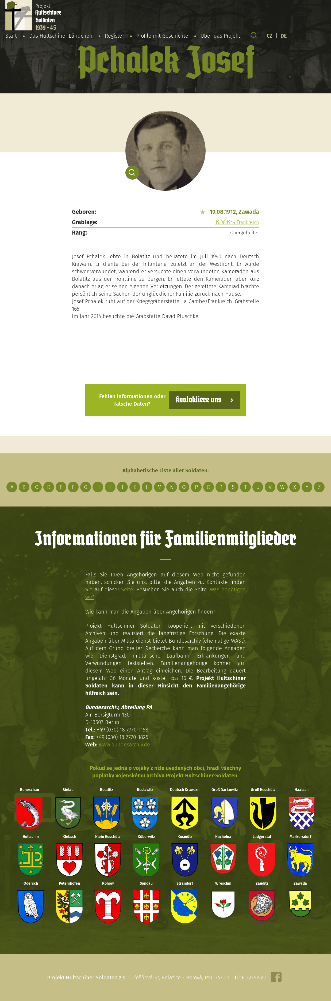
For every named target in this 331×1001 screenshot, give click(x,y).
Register (114, 36)
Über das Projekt (220, 36)
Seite (127, 589)
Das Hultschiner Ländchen (61, 36)
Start (11, 36)
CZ (269, 35)
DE (283, 35)
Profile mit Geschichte (162, 36)
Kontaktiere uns (198, 400)
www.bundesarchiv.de (124, 744)
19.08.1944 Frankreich (237, 222)
